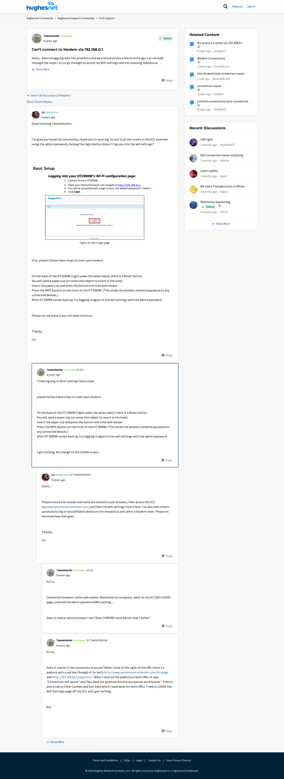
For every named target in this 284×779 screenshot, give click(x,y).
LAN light (206, 139)
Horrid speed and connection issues (221, 74)
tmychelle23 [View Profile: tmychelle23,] (227, 145)
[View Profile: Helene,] (193, 158)
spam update (209, 171)
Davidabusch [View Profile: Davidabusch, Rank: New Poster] (222, 66)
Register (237, 6)
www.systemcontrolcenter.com (67, 507)
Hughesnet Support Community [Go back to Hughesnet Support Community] (76, 18)
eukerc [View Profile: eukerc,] (224, 192)
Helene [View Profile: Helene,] (224, 160)
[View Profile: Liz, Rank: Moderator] (36, 115)
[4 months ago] (208, 192)
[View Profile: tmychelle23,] (193, 142)
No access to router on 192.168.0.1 (220, 43)
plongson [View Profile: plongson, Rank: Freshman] (219, 51)
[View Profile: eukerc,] (193, 189)
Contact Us (154, 760)
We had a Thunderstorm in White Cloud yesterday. (222, 186)
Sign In (251, 6)
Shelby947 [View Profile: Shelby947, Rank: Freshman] (220, 109)
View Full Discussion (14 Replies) (48, 95)
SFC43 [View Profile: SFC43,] (224, 212)
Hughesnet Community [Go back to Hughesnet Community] (40, 18)
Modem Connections (211, 58)
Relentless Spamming (215, 202)
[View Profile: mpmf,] (193, 174)
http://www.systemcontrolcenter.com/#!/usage (136, 672)
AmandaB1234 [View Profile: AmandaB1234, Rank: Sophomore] (221, 79)
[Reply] (167, 80)
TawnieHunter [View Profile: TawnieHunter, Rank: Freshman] (52, 36)
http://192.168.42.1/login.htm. (72, 677)
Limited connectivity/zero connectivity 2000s (223, 101)
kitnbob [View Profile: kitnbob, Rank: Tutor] (218, 94)
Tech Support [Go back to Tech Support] (107, 18)
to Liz (80, 370)
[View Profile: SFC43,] (193, 205)
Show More (41, 69)
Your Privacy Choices (179, 760)
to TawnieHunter (80, 475)
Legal (139, 760)
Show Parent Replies (39, 102)
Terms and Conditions (105, 760)
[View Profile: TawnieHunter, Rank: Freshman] (37, 38)
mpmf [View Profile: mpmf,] (223, 176)
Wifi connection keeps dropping (221, 155)
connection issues (209, 86)
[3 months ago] (208, 145)
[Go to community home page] (43, 6)
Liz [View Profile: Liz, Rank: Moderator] (43, 112)
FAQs (127, 760)
